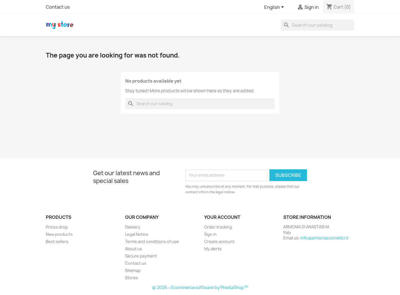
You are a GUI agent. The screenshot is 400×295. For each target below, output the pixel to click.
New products (59, 234)
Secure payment (141, 256)
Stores (131, 277)
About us (133, 248)
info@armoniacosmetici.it (325, 238)
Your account (222, 217)
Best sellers (57, 241)
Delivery (132, 227)
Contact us (58, 7)
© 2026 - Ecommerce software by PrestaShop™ (200, 288)
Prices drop (57, 227)
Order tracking (218, 227)
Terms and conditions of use (152, 241)
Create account (219, 241)
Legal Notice (136, 234)
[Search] (317, 25)
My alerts (213, 248)
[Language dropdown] (275, 7)
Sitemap (133, 270)
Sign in (210, 234)
